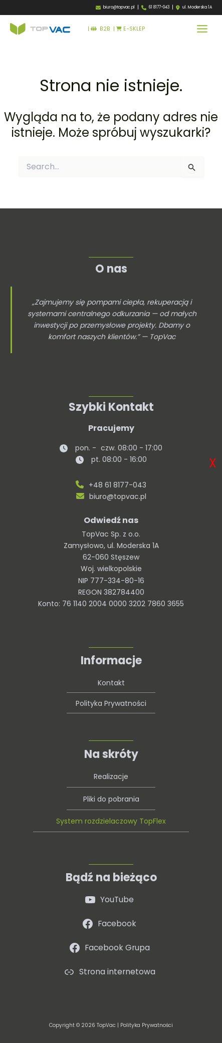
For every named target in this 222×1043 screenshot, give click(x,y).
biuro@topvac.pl (119, 7)
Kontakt (111, 682)
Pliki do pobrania (111, 799)
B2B (100, 29)
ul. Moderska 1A (197, 8)
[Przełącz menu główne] (202, 29)
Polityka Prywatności (111, 703)
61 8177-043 (159, 7)
